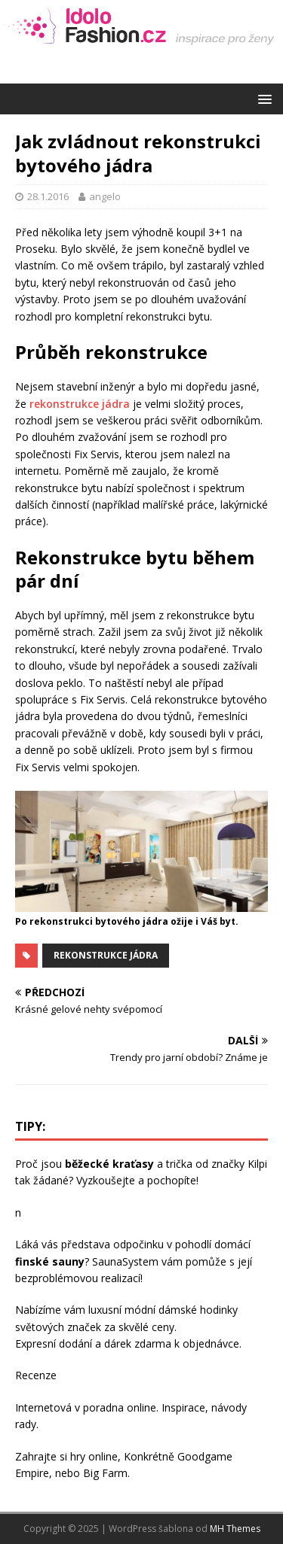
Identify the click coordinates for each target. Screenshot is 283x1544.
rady (25, 1424)
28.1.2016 (48, 196)
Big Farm (105, 1473)
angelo (105, 196)
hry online (94, 1456)
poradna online (119, 1407)
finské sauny (50, 1261)
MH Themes (235, 1528)
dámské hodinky (198, 1309)
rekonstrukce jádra (79, 404)
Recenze (36, 1375)
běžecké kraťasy (109, 1163)
